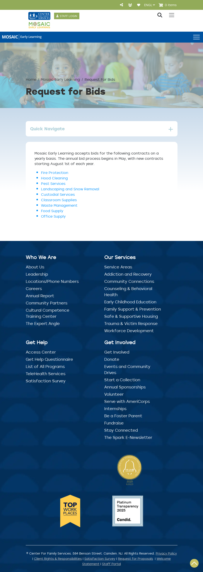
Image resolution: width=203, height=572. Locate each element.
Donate (111, 359)
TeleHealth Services (45, 373)
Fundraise (114, 423)
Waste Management (59, 205)
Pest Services (53, 183)
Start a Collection (122, 379)
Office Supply (54, 216)
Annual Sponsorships (125, 387)
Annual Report (40, 295)
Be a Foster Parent (123, 415)
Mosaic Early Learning (60, 79)
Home (31, 79)
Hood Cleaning (54, 178)
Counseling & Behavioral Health (128, 291)
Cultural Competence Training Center (47, 313)
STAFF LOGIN (68, 16)
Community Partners (46, 303)
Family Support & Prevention (132, 309)
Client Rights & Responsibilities (58, 559)
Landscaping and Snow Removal (70, 189)
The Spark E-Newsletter (128, 437)
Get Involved (116, 352)
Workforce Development (129, 330)
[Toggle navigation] (171, 15)
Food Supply (52, 210)
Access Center (41, 352)
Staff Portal (111, 564)
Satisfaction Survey (46, 380)
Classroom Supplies (59, 200)
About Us (35, 267)
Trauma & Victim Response (131, 323)
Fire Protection (54, 172)
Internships (115, 408)
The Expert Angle (43, 323)
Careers (34, 288)
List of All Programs (45, 366)
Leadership (37, 274)
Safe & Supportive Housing (131, 316)
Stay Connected (121, 430)
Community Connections (129, 281)
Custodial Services (58, 194)
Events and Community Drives (127, 369)
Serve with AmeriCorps (127, 401)
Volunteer (114, 394)
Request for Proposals (135, 559)
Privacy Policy (166, 553)
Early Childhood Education (130, 301)
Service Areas (118, 267)
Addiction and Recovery (128, 274)
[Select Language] (149, 5)
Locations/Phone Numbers (52, 281)
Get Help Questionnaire (49, 359)
